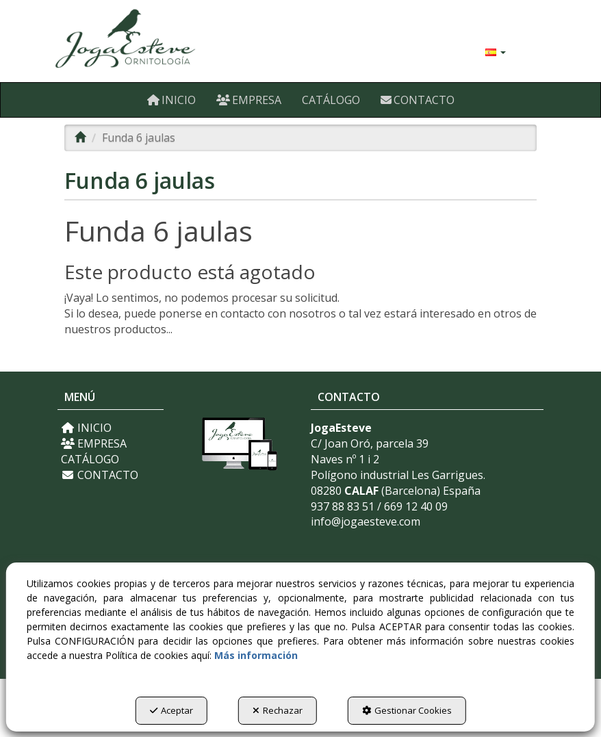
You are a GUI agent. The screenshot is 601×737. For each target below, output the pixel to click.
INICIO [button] (86, 427)
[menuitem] (495, 51)
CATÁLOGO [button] (90, 459)
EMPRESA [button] (94, 443)
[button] (131, 41)
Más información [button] (256, 655)
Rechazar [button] (278, 710)
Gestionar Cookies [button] (407, 710)
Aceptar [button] (171, 710)
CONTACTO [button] (99, 474)
